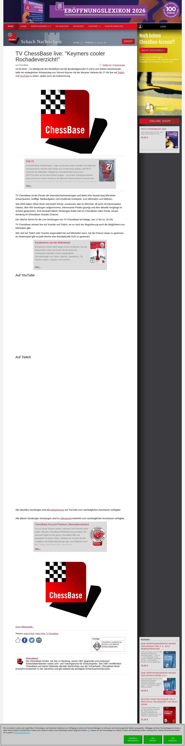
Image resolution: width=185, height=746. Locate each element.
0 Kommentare (119, 65)
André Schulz (29, 634)
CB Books (78, 26)
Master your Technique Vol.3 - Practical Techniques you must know (159, 702)
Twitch (121, 72)
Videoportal (66, 518)
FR (105, 43)
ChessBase (32, 658)
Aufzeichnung (57, 509)
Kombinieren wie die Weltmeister (52, 242)
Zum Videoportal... (25, 626)
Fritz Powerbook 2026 (153, 129)
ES (102, 43)
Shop (11, 26)
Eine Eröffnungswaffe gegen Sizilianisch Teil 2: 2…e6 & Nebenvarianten (158, 646)
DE (95, 43)
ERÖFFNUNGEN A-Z (41, 26)
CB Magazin (62, 26)
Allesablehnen (152, 739)
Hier (89, 730)
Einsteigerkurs (114, 26)
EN (98, 43)
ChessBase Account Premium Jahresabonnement (62, 524)
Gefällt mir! (106, 65)
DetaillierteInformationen (133, 739)
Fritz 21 (30, 161)
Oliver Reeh (40, 634)
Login (163, 27)
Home (24, 26)
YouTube (24, 76)
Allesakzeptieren (172, 739)
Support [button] (94, 26)
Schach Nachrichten (41, 41)
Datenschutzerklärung (22, 733)
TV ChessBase (52, 634)
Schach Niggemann (110, 646)
